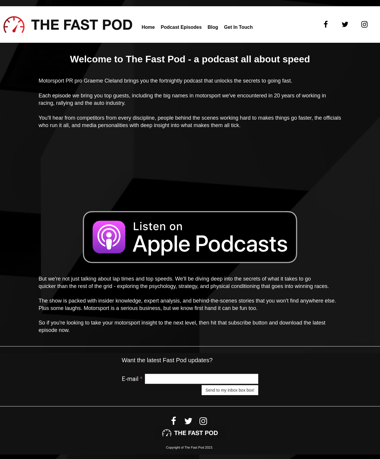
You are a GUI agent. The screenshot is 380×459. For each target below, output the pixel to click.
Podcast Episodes (181, 27)
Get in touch (238, 27)
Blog (213, 27)
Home (148, 27)
